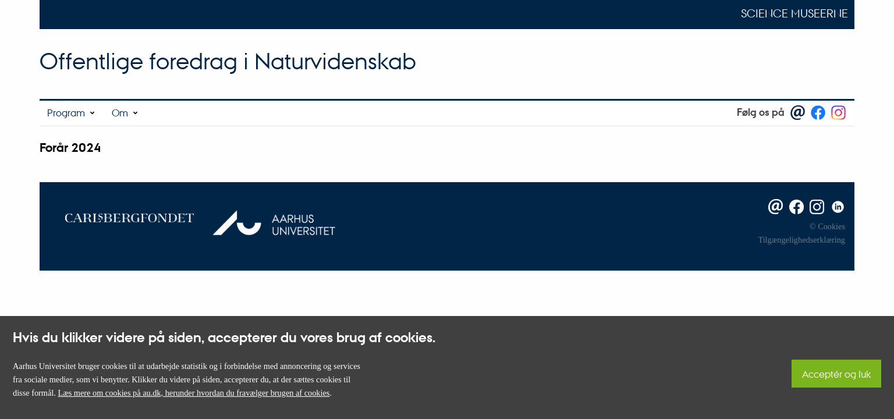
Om (120, 112)
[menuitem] (72, 113)
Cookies (831, 226)
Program (66, 112)
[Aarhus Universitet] (268, 217)
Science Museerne (794, 13)
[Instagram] (815, 206)
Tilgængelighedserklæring (801, 239)
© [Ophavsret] (813, 226)
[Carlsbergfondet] (121, 217)
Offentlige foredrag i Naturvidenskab (228, 61)
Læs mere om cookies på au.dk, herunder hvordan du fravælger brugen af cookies (193, 392)
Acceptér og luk (836, 374)
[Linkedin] (835, 206)
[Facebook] (794, 206)
